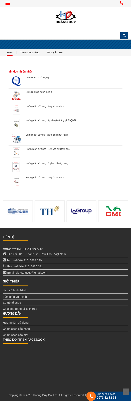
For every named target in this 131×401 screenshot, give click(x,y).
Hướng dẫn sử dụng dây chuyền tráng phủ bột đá (51, 120)
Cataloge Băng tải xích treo (20, 308)
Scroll (126, 392)
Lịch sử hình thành (15, 290)
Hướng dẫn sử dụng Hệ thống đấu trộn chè (48, 149)
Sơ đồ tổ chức (12, 302)
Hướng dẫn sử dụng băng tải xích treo (45, 106)
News (10, 52)
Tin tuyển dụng (55, 52)
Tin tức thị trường (29, 52)
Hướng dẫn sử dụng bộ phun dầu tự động (47, 163)
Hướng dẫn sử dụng (15, 322)
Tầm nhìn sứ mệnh (15, 296)
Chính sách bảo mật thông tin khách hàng (47, 134)
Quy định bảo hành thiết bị (39, 92)
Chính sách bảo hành (16, 328)
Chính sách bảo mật (15, 334)
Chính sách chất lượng (37, 77)
